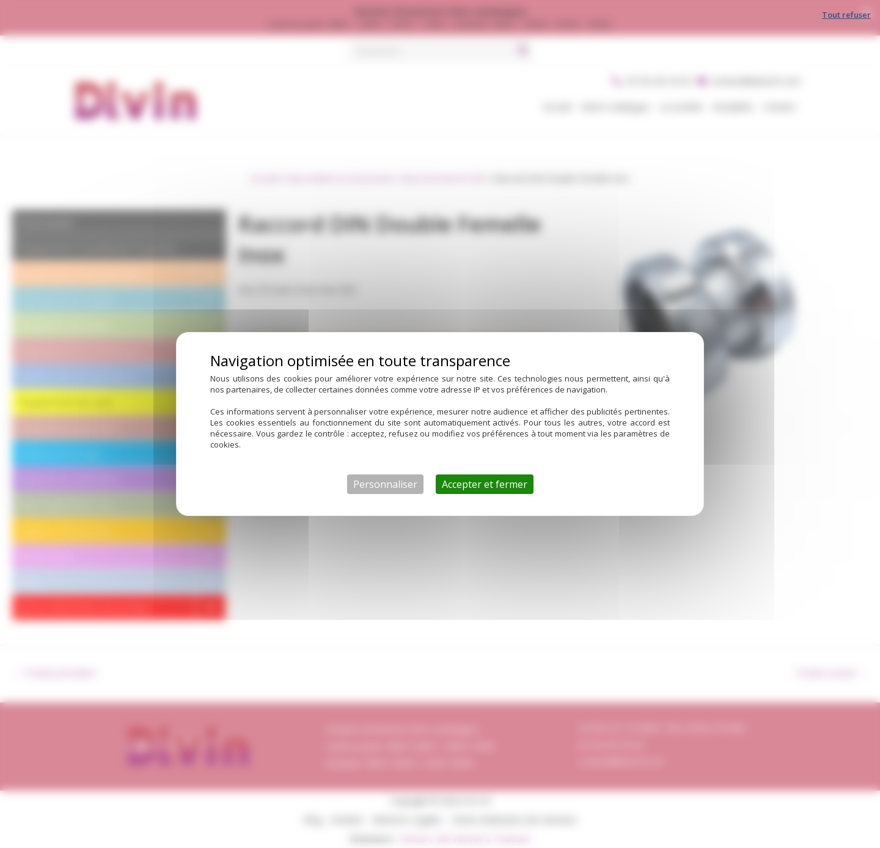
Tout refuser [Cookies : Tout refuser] (846, 14)
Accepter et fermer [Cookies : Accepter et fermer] (484, 484)
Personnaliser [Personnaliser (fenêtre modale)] (385, 484)
